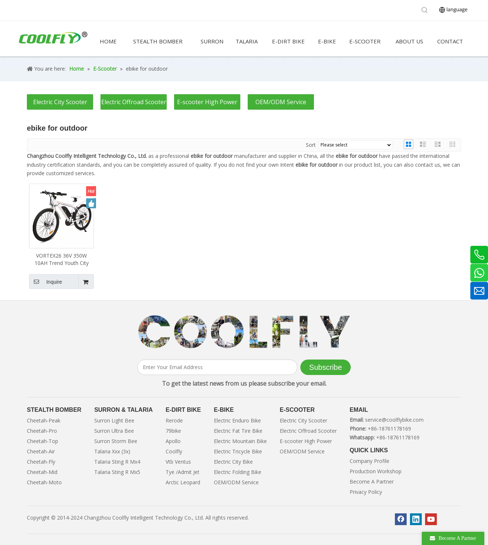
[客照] (244, 332)
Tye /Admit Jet (182, 471)
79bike (173, 430)
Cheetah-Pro (42, 430)
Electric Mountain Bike (240, 441)
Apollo (173, 441)
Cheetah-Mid (42, 471)
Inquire (45, 281)
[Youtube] (431, 519)
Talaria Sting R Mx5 (117, 471)
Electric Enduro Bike (237, 420)
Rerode (174, 420)
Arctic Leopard (183, 482)
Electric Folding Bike (237, 471)
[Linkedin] (416, 519)
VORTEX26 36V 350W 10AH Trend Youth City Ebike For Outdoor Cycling (61, 259)
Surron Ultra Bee (114, 430)
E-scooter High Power (207, 102)
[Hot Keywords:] (424, 10)
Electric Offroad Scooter (133, 102)
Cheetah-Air (41, 451)
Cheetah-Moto (44, 482)
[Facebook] (401, 519)
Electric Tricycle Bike (238, 451)
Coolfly (174, 451)
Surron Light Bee (114, 420)
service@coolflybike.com (394, 419)
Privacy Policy (366, 491)
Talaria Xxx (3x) (112, 451)
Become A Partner (372, 481)
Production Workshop (376, 471)
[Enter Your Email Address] (217, 367)
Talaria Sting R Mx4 (117, 461)
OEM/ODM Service (280, 102)
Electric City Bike (233, 461)
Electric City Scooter (60, 102)
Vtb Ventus (178, 461)
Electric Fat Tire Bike (238, 430)
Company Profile (369, 460)
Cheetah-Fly (41, 461)
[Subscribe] (325, 367)
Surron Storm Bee (115, 441)
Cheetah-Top (42, 441)
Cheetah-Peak (43, 420)
